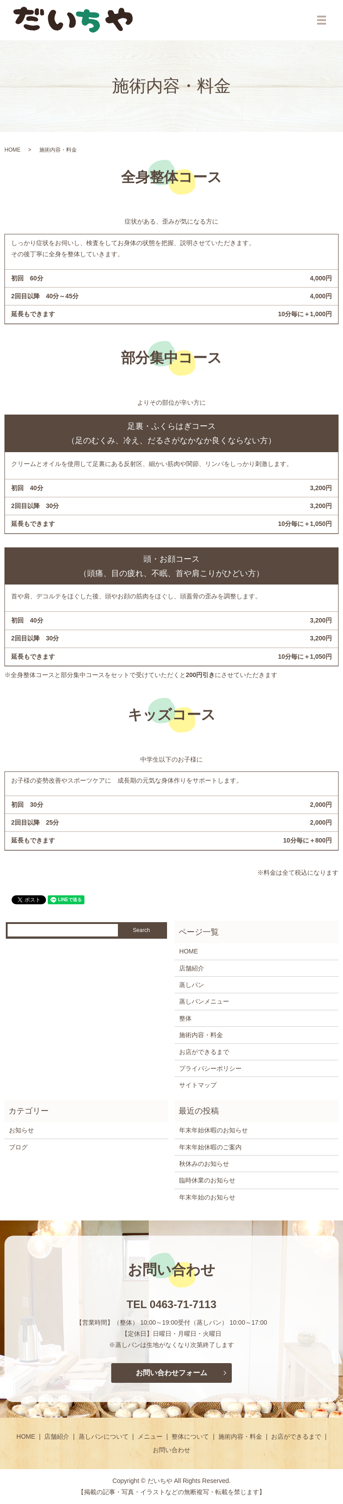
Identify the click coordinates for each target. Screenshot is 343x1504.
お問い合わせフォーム (171, 1373)
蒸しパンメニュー (204, 1001)
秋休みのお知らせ (204, 1163)
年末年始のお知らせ (207, 1197)
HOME (12, 150)
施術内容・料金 (201, 1034)
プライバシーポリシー (210, 1068)
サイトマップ (198, 1085)
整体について (190, 1436)
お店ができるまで (204, 1051)
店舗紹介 (191, 968)
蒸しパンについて (104, 1436)
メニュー (150, 1436)
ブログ (18, 1147)
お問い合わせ (171, 1449)
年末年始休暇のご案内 (210, 1147)
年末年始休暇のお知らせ (213, 1130)
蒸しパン (191, 984)
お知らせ (21, 1130)
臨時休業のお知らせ (207, 1180)
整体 (185, 1018)
